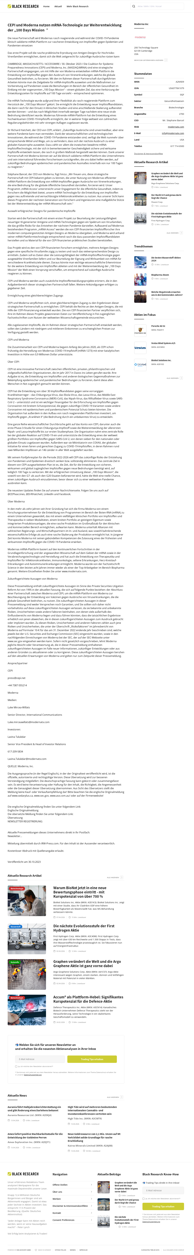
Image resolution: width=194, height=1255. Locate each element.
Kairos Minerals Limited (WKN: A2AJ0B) (90, 1145)
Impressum (83, 1250)
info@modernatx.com (173, 133)
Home (46, 6)
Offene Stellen (60, 1250)
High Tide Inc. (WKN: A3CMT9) (85, 1118)
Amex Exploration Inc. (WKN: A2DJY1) (29, 1142)
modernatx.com (176, 126)
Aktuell (58, 6)
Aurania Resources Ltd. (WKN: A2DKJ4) (30, 1115)
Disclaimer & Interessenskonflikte (148, 153)
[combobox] (157, 6)
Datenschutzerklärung (33, 1075)
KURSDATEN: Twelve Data (150, 1250)
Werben (73, 1250)
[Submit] (134, 6)
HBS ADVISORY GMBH (24, 1250)
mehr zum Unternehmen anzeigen (148, 60)
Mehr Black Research (77, 6)
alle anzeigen (113, 877)
